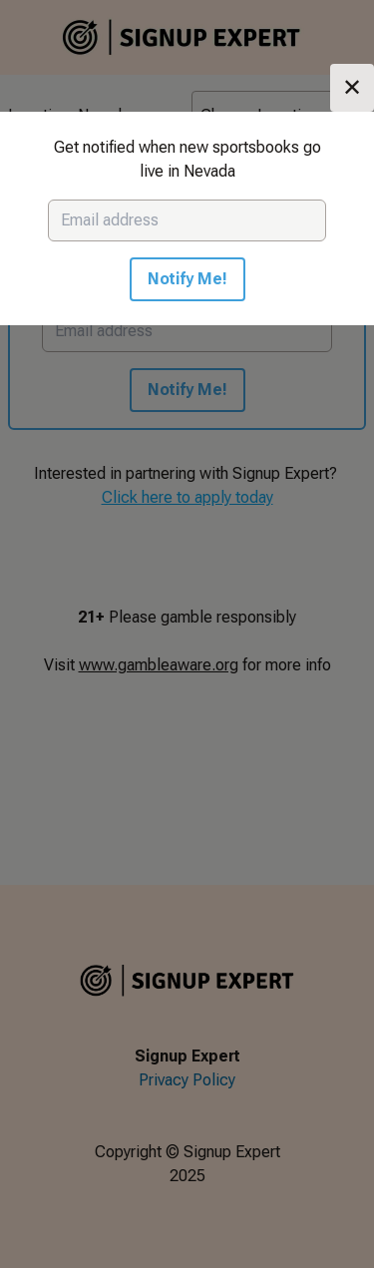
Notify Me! (187, 278)
